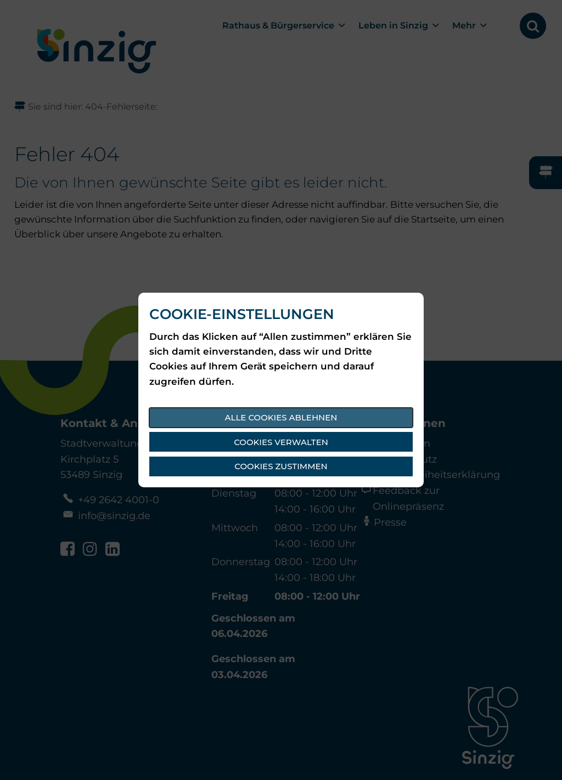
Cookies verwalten (281, 442)
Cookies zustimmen (280, 466)
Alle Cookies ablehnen (281, 417)
